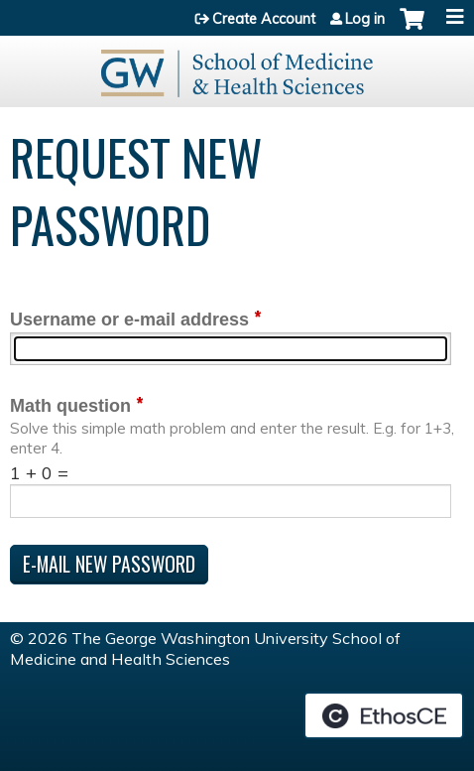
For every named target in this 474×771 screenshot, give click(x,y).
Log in (365, 19)
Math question (70, 406)
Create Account (263, 19)
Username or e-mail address (129, 319)
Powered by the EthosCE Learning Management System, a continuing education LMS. (383, 715)
